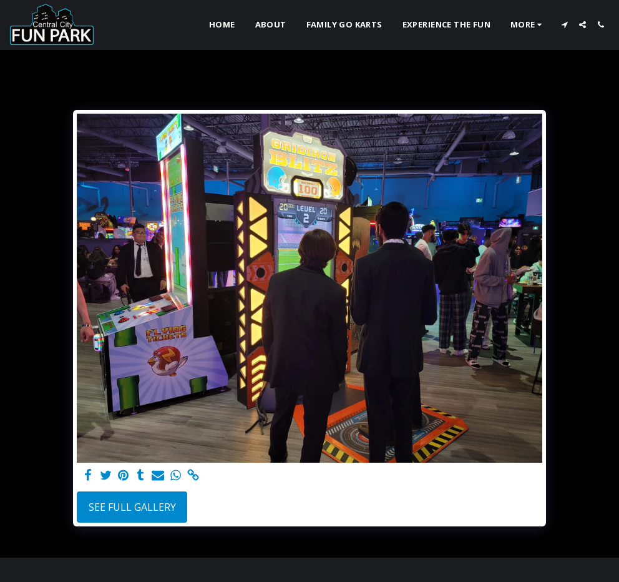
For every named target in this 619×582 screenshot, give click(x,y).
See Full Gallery (132, 507)
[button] (564, 25)
